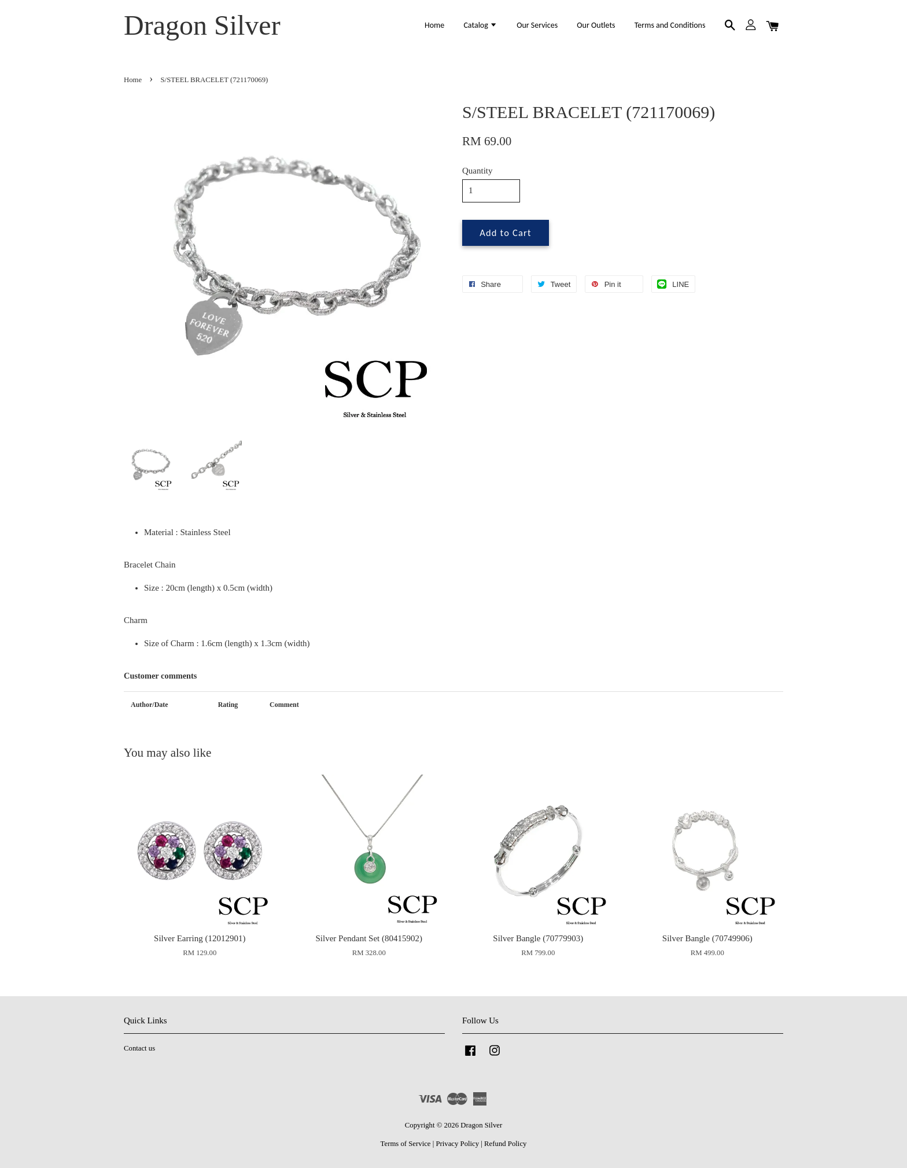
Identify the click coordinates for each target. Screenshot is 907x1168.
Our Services (537, 25)
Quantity (477, 170)
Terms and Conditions (670, 25)
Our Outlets (596, 25)
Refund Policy (505, 1144)
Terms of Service (406, 1144)
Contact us (139, 1048)
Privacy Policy (457, 1144)
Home (434, 25)
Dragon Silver (202, 25)
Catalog (480, 25)
